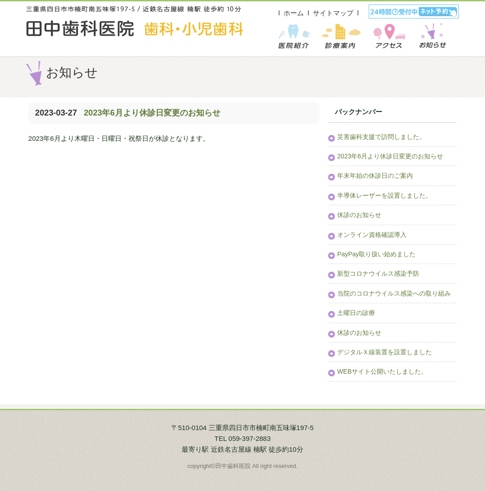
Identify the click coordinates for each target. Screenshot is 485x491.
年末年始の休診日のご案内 (375, 175)
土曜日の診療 (356, 312)
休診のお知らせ (359, 214)
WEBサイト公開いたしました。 (382, 371)
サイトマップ (333, 13)
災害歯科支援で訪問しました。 (381, 136)
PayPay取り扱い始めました (376, 254)
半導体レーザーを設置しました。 (384, 195)
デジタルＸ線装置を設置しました (384, 352)
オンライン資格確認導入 (372, 234)
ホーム (294, 13)
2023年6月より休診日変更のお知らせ (151, 112)
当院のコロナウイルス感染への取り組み (394, 293)
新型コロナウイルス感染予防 (378, 273)
